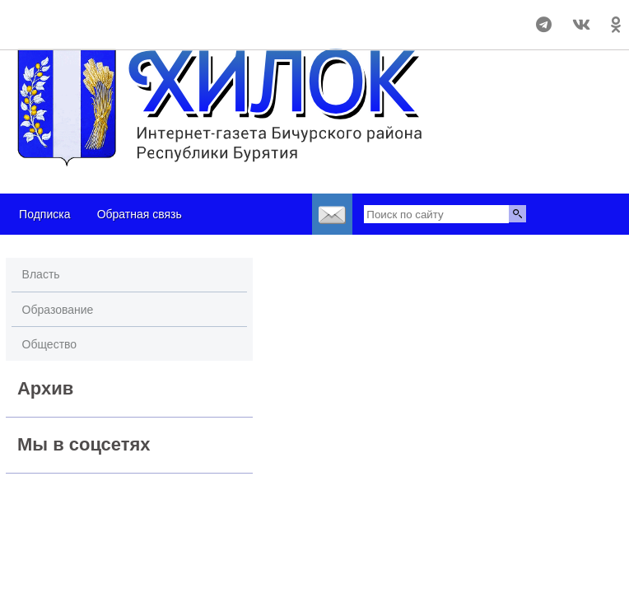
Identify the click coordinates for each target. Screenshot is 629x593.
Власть (41, 274)
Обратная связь (139, 214)
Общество (49, 344)
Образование (58, 309)
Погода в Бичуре (103, 17)
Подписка (44, 214)
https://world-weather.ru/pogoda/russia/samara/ (103, 32)
